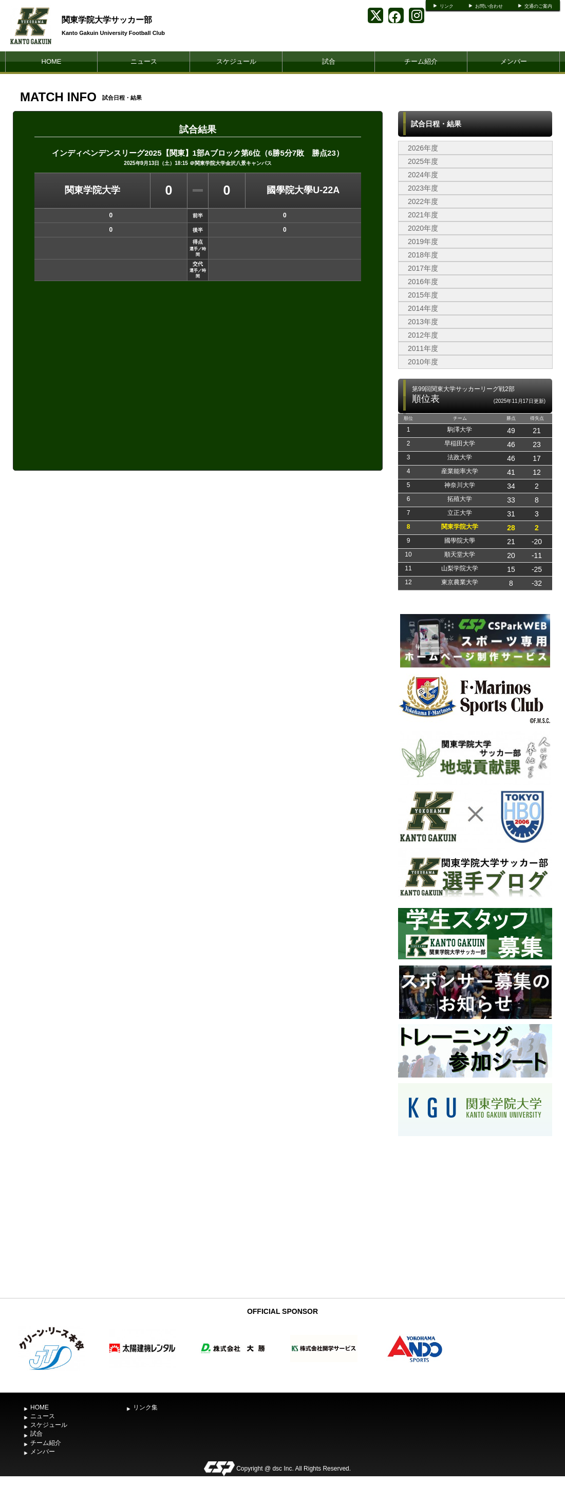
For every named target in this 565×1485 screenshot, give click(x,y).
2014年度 (423, 308)
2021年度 (423, 215)
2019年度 (423, 241)
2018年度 (423, 255)
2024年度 (423, 175)
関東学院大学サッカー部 (107, 19)
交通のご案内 (538, 6)
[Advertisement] (475, 1216)
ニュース (143, 61)
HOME (52, 61)
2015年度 (423, 295)
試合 (328, 61)
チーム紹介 (421, 61)
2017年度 (423, 268)
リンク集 (145, 1407)
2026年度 (423, 148)
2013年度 (423, 322)
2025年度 (423, 161)
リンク (447, 6)
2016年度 (423, 281)
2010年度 (423, 362)
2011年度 (423, 348)
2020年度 (423, 228)
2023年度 (423, 188)
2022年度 (423, 201)
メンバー (513, 61)
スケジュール (236, 61)
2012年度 (423, 335)
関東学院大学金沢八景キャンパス (233, 163)
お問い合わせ (489, 6)
